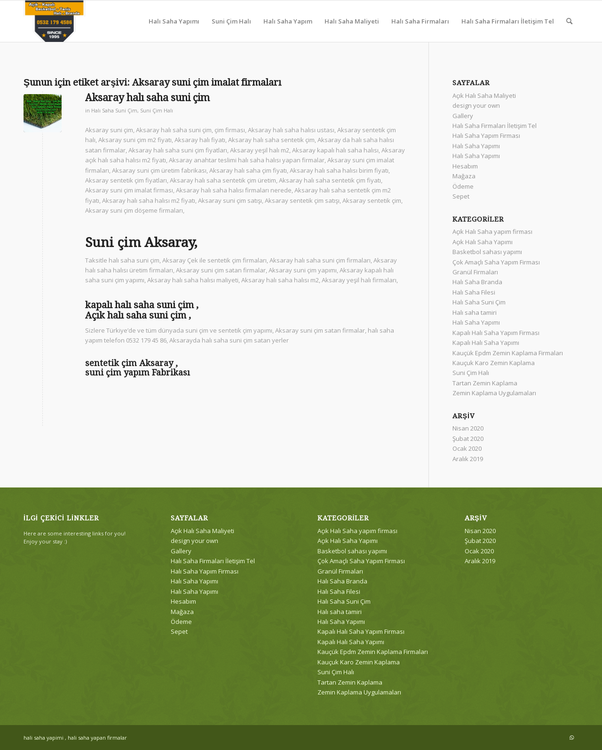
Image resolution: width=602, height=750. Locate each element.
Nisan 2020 (467, 428)
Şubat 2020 (467, 438)
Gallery (462, 116)
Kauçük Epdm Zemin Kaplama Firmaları (507, 353)
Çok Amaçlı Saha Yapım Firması (496, 262)
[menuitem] (174, 21)
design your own (476, 105)
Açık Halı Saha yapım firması (492, 231)
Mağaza (463, 176)
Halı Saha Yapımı (476, 146)
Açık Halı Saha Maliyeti (484, 95)
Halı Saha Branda (477, 282)
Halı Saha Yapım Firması (486, 135)
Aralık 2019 (467, 459)
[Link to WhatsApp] (571, 737)
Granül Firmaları (475, 272)
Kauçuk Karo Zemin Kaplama (493, 363)
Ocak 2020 (467, 448)
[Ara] (569, 21)
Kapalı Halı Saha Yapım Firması (495, 332)
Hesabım (465, 166)
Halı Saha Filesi (473, 292)
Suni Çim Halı (156, 110)
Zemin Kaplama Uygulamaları (494, 393)
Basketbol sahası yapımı (487, 251)
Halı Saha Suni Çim (114, 110)
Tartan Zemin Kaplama (484, 383)
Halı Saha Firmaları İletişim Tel (494, 125)
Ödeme (463, 186)
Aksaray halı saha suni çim (147, 98)
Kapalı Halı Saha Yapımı (485, 342)
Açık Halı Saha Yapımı (482, 242)
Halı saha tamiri (474, 312)
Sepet (460, 196)
